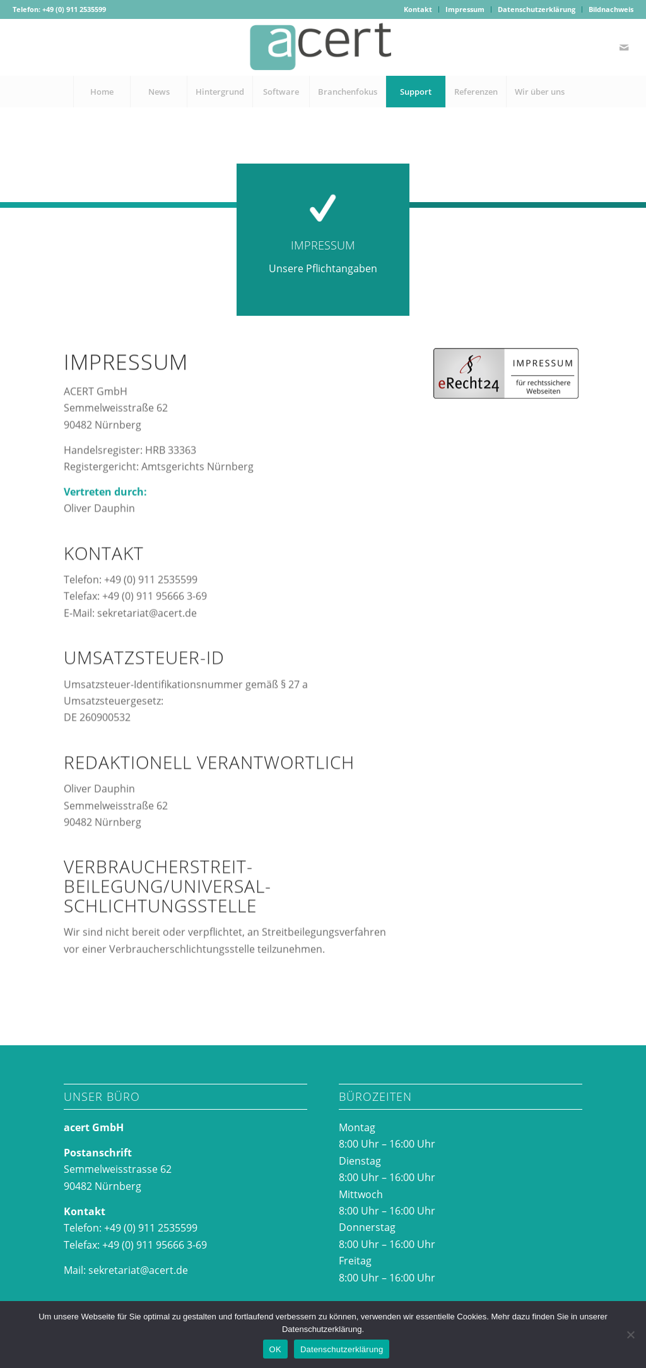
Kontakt (418, 9)
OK (275, 1349)
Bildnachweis (611, 9)
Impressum (464, 9)
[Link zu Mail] (623, 47)
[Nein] (630, 1334)
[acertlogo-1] (323, 47)
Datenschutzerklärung (536, 9)
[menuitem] (418, 9)
